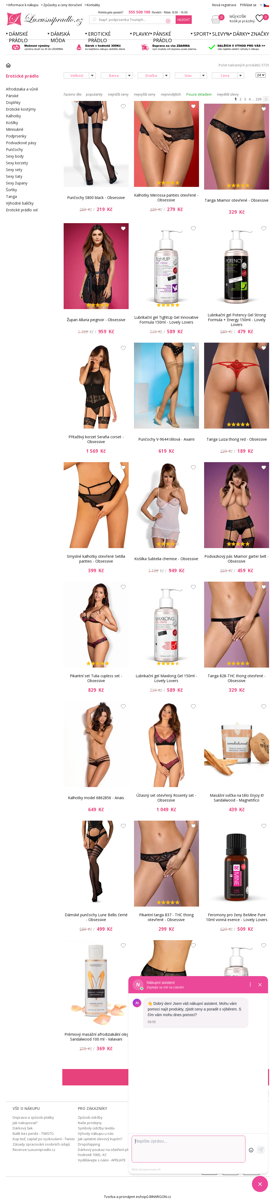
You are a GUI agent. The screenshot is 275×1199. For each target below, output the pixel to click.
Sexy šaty (14, 176)
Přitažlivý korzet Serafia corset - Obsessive (96, 439)
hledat (184, 19)
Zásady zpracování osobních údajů (41, 1144)
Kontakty (93, 5)
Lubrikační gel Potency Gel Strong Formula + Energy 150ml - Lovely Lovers (237, 320)
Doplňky (13, 102)
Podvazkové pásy (21, 142)
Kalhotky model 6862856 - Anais (96, 797)
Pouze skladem (199, 94)
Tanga (11, 196)
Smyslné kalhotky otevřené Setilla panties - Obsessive (96, 559)
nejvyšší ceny (144, 94)
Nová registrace (224, 5)
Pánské (12, 95)
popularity (94, 94)
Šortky (11, 189)
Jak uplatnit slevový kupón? (100, 1138)
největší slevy (228, 94)
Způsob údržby (90, 1117)
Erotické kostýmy (21, 109)
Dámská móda (60, 37)
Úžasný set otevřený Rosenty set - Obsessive (166, 798)
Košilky (12, 122)
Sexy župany (16, 183)
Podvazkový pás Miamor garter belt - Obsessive (236, 559)
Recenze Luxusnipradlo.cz (34, 1149)
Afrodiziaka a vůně (22, 89)
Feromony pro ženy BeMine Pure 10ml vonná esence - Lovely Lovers (236, 917)
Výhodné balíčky (20, 203)
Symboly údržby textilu (96, 1128)
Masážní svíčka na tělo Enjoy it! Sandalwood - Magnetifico (237, 798)
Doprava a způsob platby (33, 1117)
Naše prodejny (90, 1122)
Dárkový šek (23, 1128)
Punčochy (14, 149)
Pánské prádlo (162, 37)
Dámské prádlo (18, 37)
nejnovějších (171, 94)
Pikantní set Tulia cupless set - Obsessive (96, 678)
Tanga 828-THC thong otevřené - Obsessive (237, 678)
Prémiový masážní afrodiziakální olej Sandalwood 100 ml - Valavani (96, 1037)
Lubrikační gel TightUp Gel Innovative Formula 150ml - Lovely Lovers (166, 320)
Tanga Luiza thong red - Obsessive (237, 439)
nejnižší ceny (118, 94)
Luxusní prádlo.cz (43, 19)
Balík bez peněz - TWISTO (33, 1133)
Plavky (141, 34)
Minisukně (14, 129)
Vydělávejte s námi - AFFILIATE (102, 1160)
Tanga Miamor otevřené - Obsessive (237, 200)
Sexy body (15, 156)
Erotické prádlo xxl (22, 209)
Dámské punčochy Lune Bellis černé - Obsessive (96, 917)
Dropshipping (89, 1144)
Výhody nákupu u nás (96, 1133)
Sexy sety (14, 169)
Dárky (240, 34)
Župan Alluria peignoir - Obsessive (96, 319)
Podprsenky (16, 136)
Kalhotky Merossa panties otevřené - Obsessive (166, 197)
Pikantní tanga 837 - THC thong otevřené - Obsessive (166, 917)
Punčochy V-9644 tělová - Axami (166, 439)
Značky (260, 34)
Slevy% (221, 34)
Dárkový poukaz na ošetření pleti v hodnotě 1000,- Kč (106, 1152)
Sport (201, 34)
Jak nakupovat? (25, 1122)
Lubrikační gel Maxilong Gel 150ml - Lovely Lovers (166, 678)
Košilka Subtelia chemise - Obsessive (166, 558)
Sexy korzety (17, 162)
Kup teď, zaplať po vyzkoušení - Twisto (44, 1138)
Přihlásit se (248, 5)
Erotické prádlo (99, 37)
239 (258, 99)
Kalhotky (13, 115)
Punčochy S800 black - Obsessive (96, 197)
